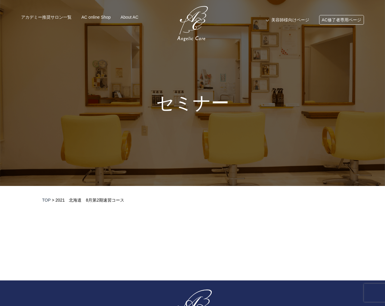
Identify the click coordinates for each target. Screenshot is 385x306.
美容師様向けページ (290, 20)
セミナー (192, 103)
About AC (129, 17)
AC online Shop (96, 17)
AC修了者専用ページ (341, 19)
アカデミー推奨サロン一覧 (46, 17)
